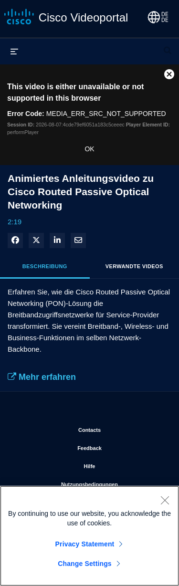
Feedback (120, 446)
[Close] (164, 502)
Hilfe (124, 464)
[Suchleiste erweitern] (167, 46)
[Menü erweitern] (14, 51)
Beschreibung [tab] (44, 266)
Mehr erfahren (42, 377)
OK (89, 149)
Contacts (121, 428)
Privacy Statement (85, 546)
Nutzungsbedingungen (112, 482)
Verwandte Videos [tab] (134, 266)
